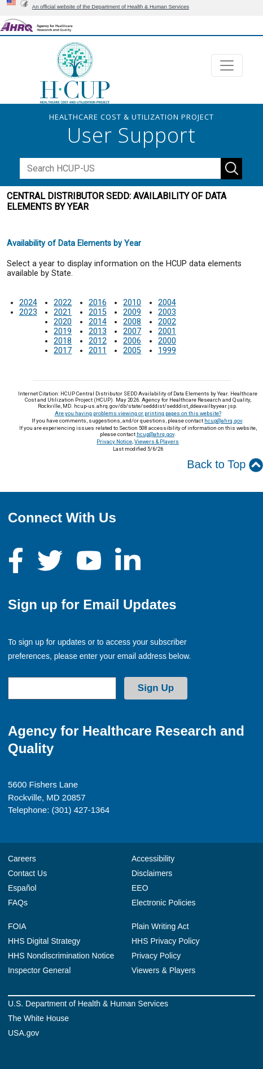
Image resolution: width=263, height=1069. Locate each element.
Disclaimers (152, 873)
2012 (98, 341)
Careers (22, 858)
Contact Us (27, 873)
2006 (132, 341)
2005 (132, 350)
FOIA (17, 926)
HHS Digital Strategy (44, 940)
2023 (28, 312)
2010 (132, 302)
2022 (63, 302)
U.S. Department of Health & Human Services (88, 1003)
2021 (63, 312)
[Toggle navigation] (227, 65)
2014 (98, 322)
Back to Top (225, 465)
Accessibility (153, 858)
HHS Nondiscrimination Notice (61, 955)
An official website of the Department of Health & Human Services (110, 6)
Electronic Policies (164, 902)
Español (22, 887)
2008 (132, 322)
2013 (98, 331)
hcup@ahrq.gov (223, 420)
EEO (140, 887)
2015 (98, 312)
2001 (167, 331)
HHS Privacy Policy (166, 940)
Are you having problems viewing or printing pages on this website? (138, 413)
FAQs (18, 902)
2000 (167, 341)
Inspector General (39, 970)
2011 (98, 350)
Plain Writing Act (160, 926)
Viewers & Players (156, 441)
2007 (132, 331)
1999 (167, 350)
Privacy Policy (156, 955)
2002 (167, 322)
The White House (38, 1018)
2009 (132, 312)
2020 (63, 322)
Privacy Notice (114, 441)
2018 (63, 341)
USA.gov (23, 1032)
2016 (98, 302)
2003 (167, 312)
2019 (63, 331)
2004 (167, 302)
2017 (63, 350)
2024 (28, 302)
